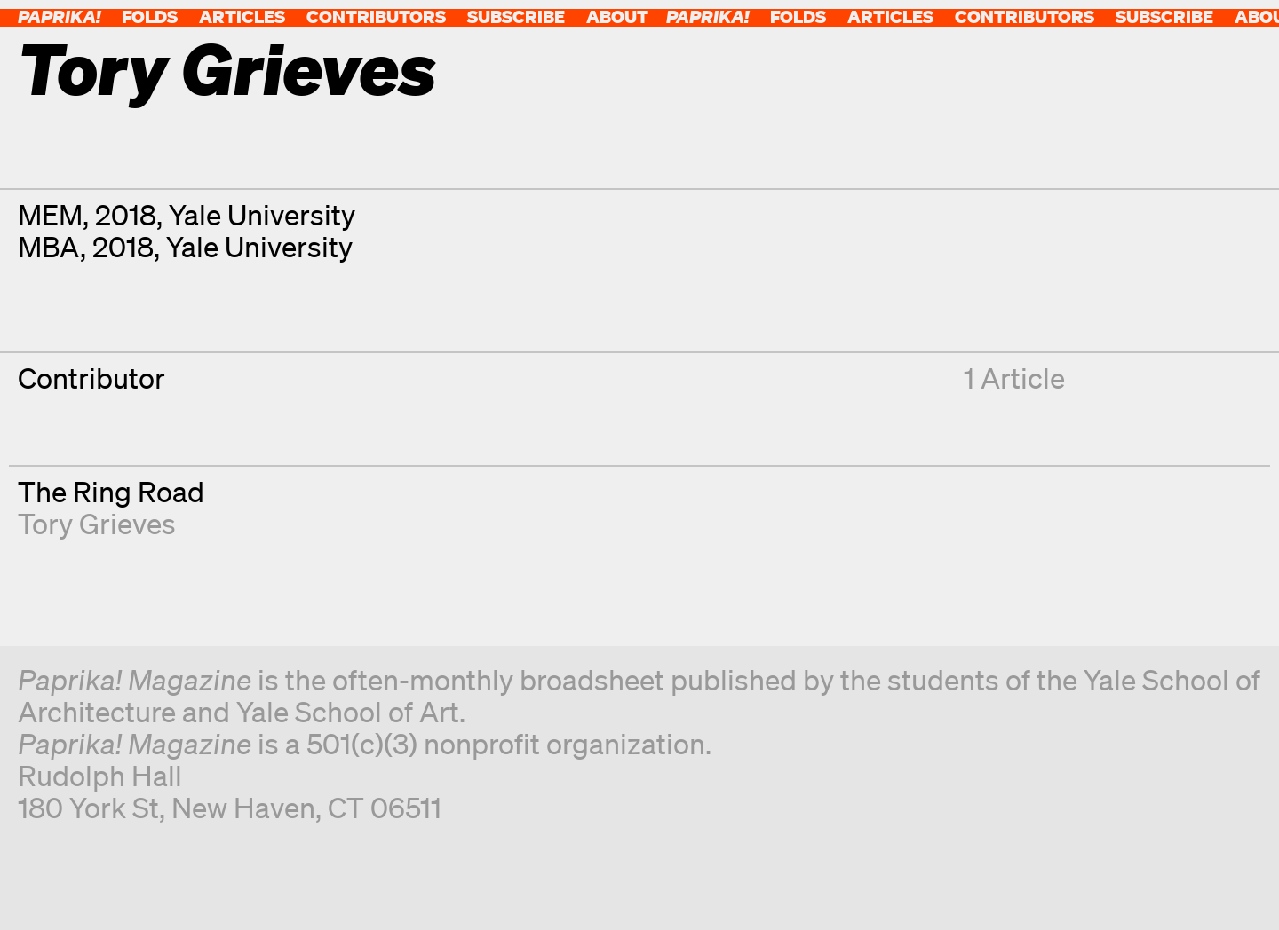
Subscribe (516, 16)
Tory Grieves (97, 523)
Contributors (376, 16)
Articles (242, 16)
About (617, 16)
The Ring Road (111, 491)
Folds (150, 16)
